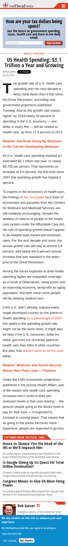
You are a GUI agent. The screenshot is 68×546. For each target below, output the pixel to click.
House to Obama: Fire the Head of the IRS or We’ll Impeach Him (33, 445)
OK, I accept (9, 540)
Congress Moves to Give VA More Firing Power (34, 483)
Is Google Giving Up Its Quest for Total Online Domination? (33, 464)
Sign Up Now (53, 43)
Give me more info (11, 533)
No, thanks (26, 540)
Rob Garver (10, 71)
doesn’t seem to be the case (43, 351)
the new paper (34, 197)
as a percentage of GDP (44, 318)
